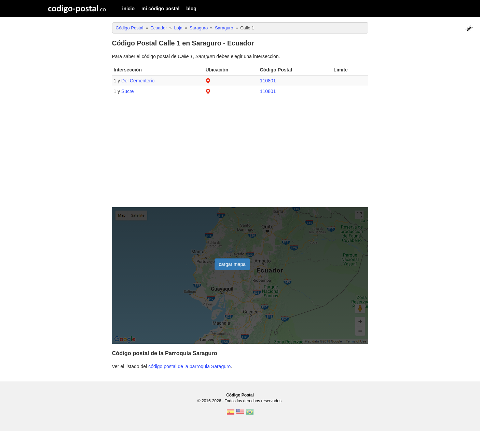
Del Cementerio (137, 80)
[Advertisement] (240, 154)
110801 (268, 80)
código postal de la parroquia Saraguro (189, 366)
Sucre (127, 91)
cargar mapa (232, 264)
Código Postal (240, 395)
